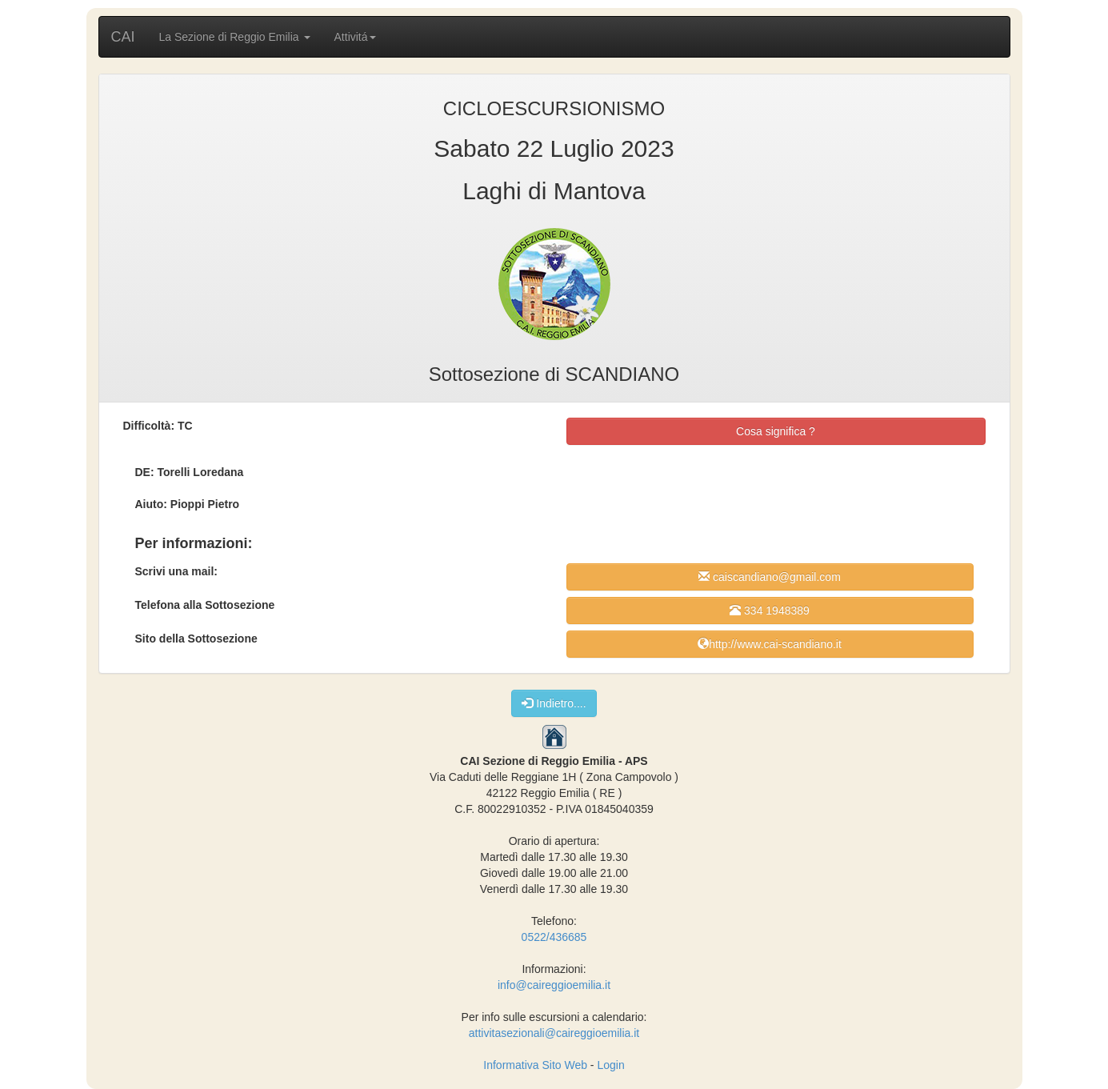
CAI (123, 37)
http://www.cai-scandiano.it (770, 644)
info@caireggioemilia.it (554, 985)
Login (610, 1065)
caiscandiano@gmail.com (769, 576)
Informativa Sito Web (535, 1065)
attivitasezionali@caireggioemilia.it (554, 1033)
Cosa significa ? (775, 431)
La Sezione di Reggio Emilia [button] (234, 36)
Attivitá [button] (355, 36)
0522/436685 (554, 937)
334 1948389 (770, 610)
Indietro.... (554, 703)
